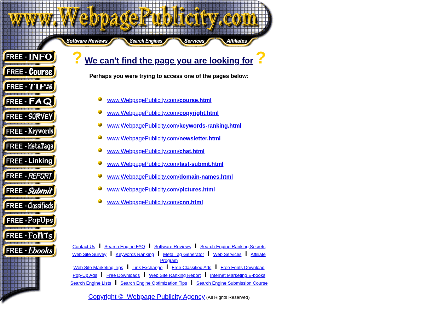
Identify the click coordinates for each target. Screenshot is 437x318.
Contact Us (84, 246)
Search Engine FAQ (124, 246)
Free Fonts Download (242, 267)
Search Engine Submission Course (232, 283)
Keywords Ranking (135, 254)
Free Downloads (123, 275)
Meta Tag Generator (183, 254)
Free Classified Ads (191, 267)
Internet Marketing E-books (237, 275)
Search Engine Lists (90, 283)
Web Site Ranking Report (175, 275)
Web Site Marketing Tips (98, 267)
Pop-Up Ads (85, 275)
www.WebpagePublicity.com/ (159, 100)
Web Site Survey (89, 254)
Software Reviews (172, 246)
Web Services (227, 254)
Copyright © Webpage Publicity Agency (146, 296)
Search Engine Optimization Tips (153, 283)
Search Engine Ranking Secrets (232, 246)
